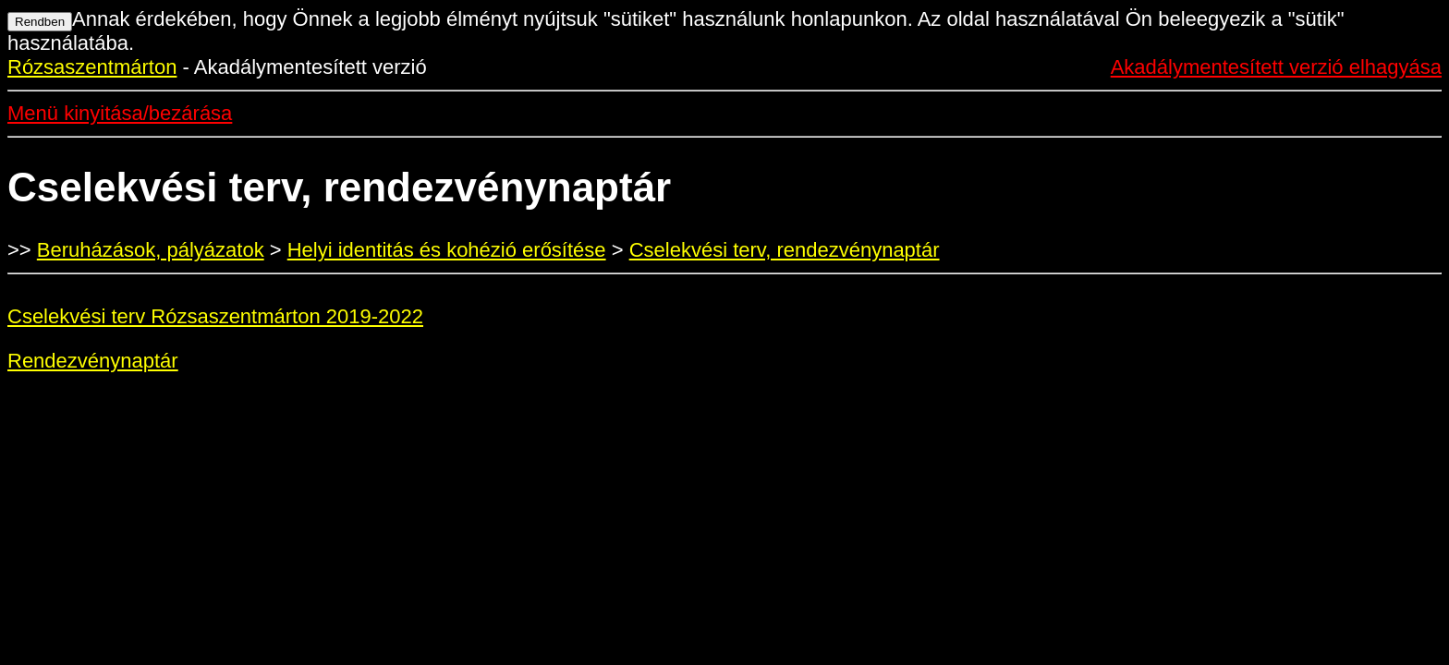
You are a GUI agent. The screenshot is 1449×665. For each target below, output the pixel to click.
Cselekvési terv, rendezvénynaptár (784, 249)
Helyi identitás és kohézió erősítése (446, 249)
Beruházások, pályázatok (150, 249)
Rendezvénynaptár (92, 360)
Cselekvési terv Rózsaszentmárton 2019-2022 (215, 316)
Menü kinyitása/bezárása (119, 113)
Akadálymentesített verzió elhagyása (1276, 67)
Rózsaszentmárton (92, 67)
